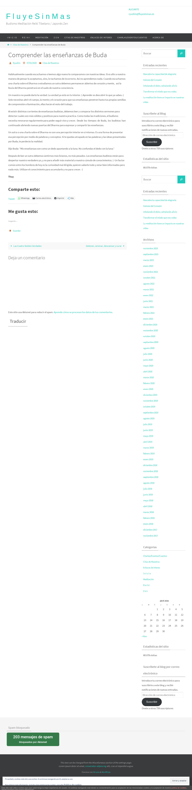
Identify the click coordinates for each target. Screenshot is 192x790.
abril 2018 (148, 506)
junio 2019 (148, 430)
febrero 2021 (149, 312)
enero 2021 (148, 318)
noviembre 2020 (151, 330)
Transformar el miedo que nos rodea (162, 91)
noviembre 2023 (151, 248)
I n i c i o (147, 573)
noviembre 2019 (151, 400)
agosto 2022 (149, 283)
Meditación (149, 579)
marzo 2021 (149, 307)
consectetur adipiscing (95, 766)
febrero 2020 (149, 383)
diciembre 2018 (151, 465)
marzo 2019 (149, 447)
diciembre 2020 (151, 324)
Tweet (11, 198)
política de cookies (178, 788)
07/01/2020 (33, 62)
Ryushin (17, 62)
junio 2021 (148, 301)
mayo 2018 (148, 500)
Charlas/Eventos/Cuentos (156, 555)
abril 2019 (148, 441)
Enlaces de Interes (152, 567)
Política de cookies (73, 784)
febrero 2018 (149, 518)
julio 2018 (148, 488)
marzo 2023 (149, 260)
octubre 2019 (150, 406)
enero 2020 (148, 389)
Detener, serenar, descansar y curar (105, 245)
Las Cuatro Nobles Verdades (26, 245)
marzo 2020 (149, 377)
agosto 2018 (149, 482)
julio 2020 (148, 353)
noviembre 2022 (151, 271)
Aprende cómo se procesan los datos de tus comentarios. (83, 312)
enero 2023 (148, 265)
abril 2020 (148, 371)
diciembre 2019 (151, 394)
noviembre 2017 (151, 535)
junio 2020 (148, 359)
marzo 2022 (149, 289)
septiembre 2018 (151, 477)
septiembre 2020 (151, 342)
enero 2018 (148, 523)
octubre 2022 (150, 277)
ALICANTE (134, 9)
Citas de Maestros (20, 44)
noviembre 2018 (151, 471)
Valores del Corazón (153, 79)
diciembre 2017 (151, 529)
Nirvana (96, 772)
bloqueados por (33, 739)
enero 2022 (148, 295)
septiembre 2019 (151, 412)
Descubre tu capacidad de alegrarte (161, 74)
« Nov (144, 636)
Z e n (145, 591)
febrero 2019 (149, 453)
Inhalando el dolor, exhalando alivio (161, 85)
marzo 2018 (149, 512)
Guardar (17, 230)
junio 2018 (148, 494)
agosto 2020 (149, 348)
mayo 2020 (148, 365)
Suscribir (151, 141)
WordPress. (106, 772)
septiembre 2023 (151, 254)
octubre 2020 (150, 336)
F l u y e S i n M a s (38, 16)
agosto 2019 (149, 418)
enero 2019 (148, 459)
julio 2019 (148, 424)
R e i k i (146, 585)
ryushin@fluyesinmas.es (141, 14)
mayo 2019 (148, 436)
